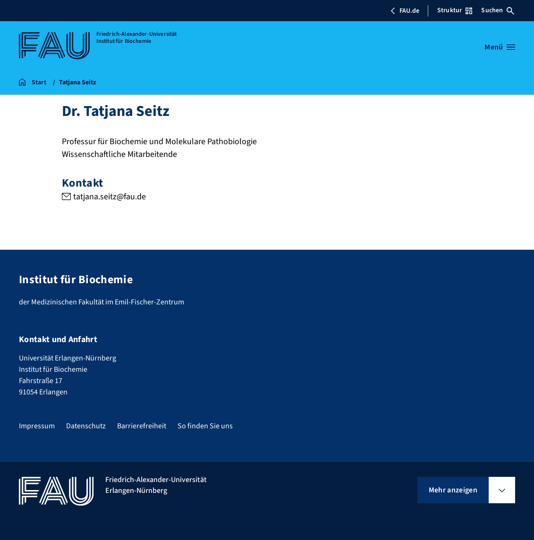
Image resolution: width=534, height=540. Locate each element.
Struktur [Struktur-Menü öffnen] (454, 10)
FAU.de (404, 11)
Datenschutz (86, 426)
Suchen (497, 10)
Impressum (37, 426)
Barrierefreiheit (141, 426)
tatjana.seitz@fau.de (109, 197)
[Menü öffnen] (499, 47)
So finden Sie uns (205, 426)
